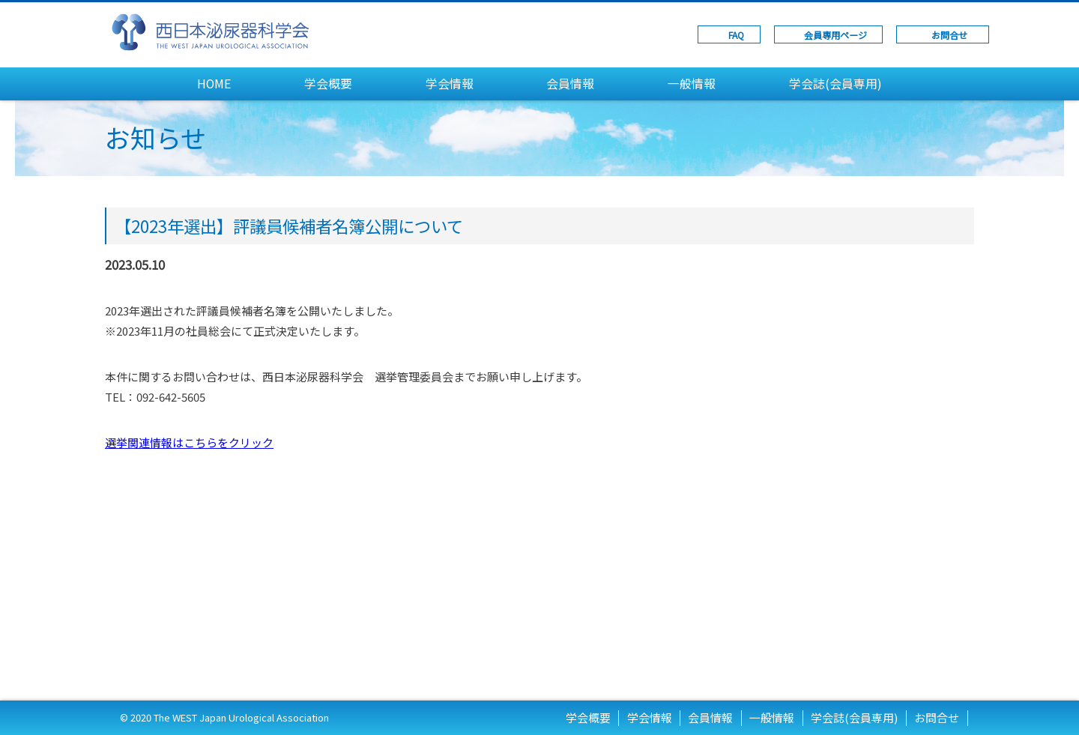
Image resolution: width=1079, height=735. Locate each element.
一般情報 (692, 83)
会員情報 (570, 83)
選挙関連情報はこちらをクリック (189, 442)
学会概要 (328, 83)
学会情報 (450, 83)
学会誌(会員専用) (835, 83)
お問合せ (949, 34)
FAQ (736, 34)
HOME (214, 83)
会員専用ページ (835, 34)
